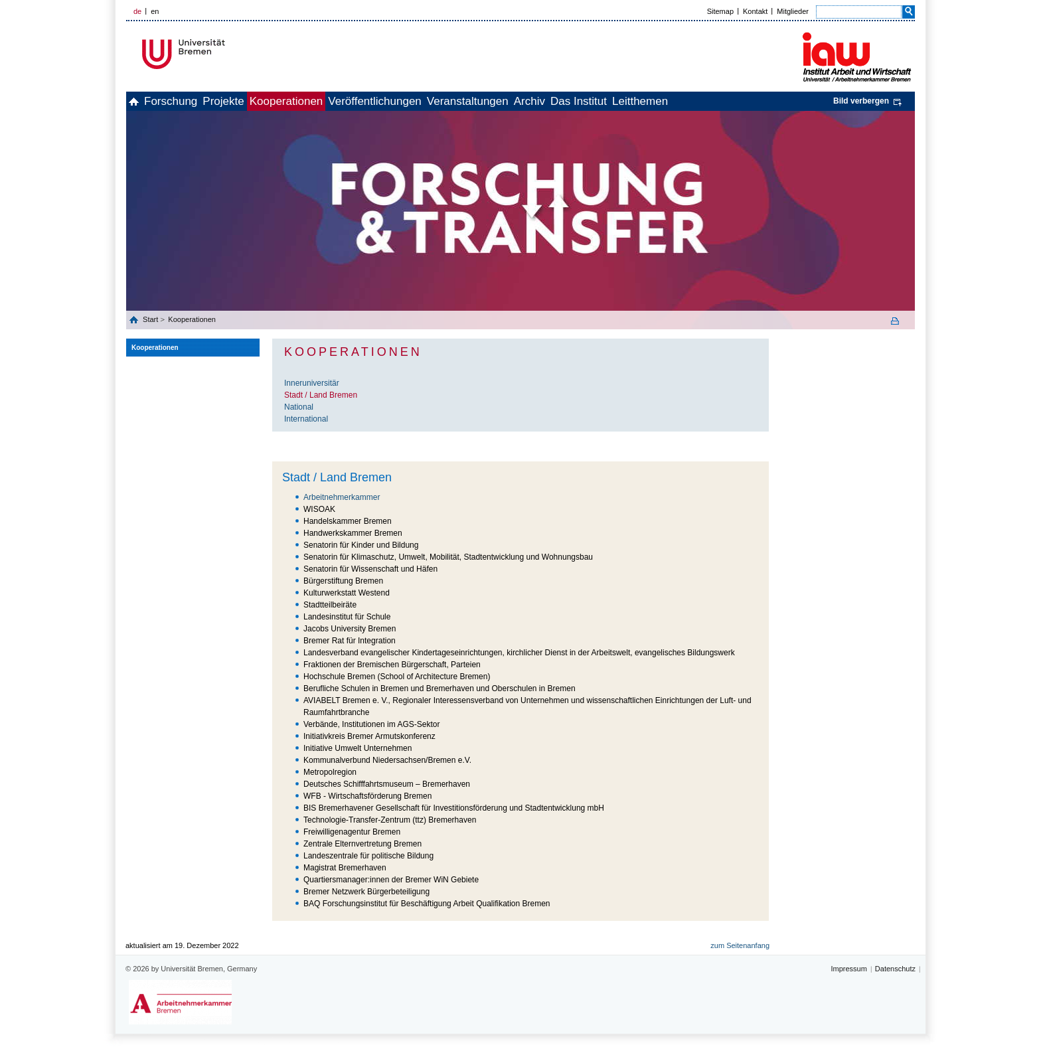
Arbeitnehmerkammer (341, 497)
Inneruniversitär (311, 383)
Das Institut (688, 101)
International (306, 419)
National (298, 407)
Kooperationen (337, 101)
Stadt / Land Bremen (320, 395)
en (155, 11)
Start (151, 319)
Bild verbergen (861, 101)
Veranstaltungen (548, 101)
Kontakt (755, 11)
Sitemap (720, 11)
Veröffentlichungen (440, 101)
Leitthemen (764, 101)
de (137, 11)
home (141, 101)
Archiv (624, 101)
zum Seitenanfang (739, 945)
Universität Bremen (227, 54)
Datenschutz (895, 969)
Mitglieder (793, 11)
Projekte (259, 101)
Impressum (848, 969)
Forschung (192, 101)
